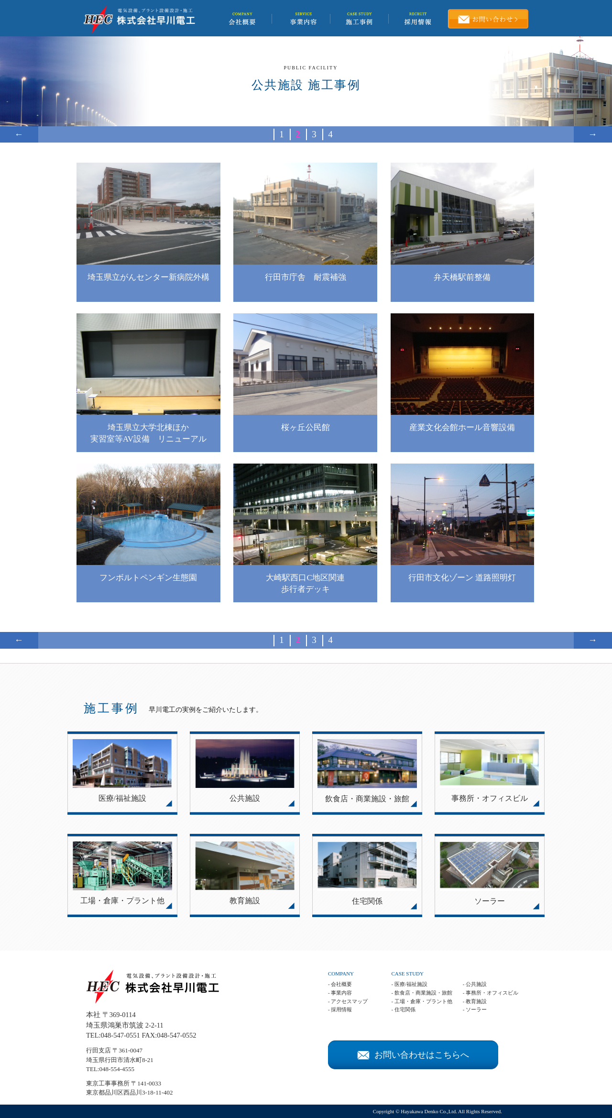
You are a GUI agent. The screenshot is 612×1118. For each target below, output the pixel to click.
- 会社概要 (340, 984)
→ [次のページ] (592, 134)
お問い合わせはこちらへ (413, 1055)
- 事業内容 (340, 993)
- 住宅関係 (403, 1009)
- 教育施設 (475, 1001)
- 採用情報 (340, 1009)
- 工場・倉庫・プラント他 (421, 1001)
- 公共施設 (475, 984)
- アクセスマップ (348, 1001)
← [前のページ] (18, 134)
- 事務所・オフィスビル (490, 993)
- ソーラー (475, 1009)
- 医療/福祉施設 (409, 984)
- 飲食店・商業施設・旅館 (421, 993)
